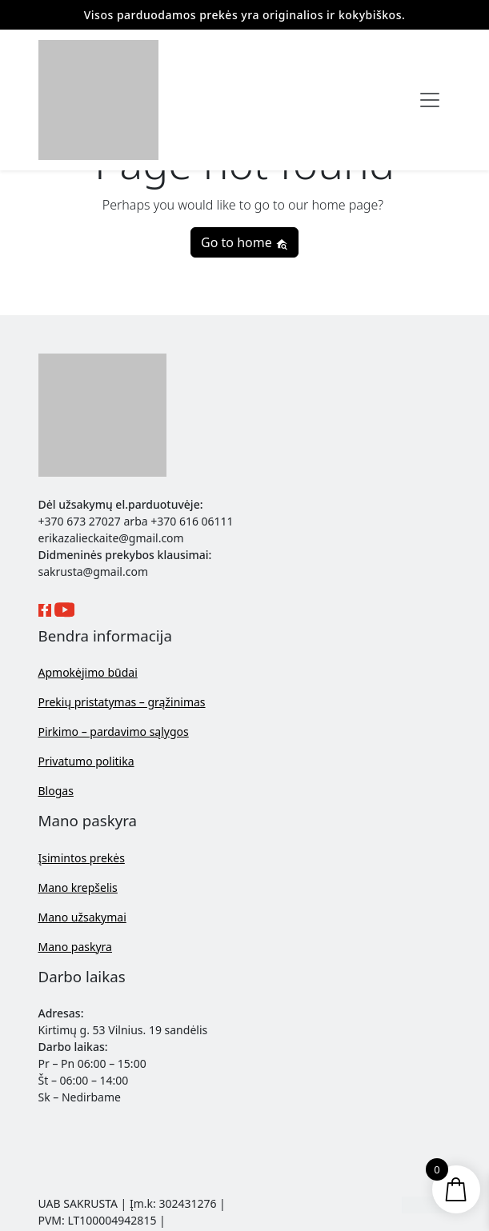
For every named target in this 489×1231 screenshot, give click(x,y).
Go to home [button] (244, 242)
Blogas (56, 790)
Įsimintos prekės (81, 857)
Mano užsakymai (82, 917)
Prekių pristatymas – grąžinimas (122, 701)
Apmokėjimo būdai (88, 672)
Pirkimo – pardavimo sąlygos (113, 731)
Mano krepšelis (78, 887)
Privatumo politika (86, 761)
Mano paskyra (75, 946)
